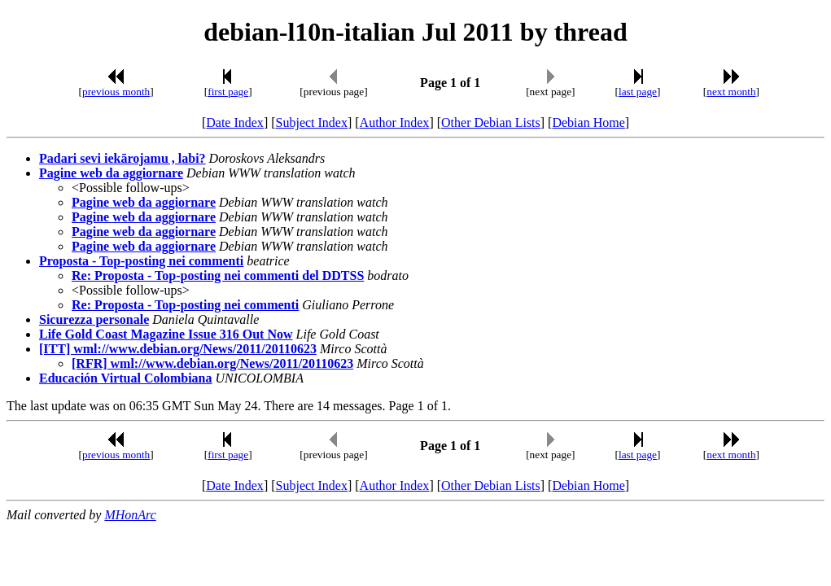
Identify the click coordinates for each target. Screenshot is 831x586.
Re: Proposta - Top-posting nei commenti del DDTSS (218, 275)
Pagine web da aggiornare (111, 173)
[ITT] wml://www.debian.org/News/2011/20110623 (178, 349)
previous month (116, 91)
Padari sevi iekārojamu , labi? (122, 158)
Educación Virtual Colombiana (125, 378)
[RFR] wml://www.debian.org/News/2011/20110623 (212, 363)
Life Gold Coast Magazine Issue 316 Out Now (166, 334)
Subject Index (312, 122)
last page (638, 91)
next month (730, 91)
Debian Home (588, 122)
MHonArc (129, 515)
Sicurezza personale (94, 319)
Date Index (235, 122)
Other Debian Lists (490, 122)
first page (228, 91)
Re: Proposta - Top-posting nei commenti (185, 305)
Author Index (395, 122)
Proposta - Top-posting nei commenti (141, 261)
